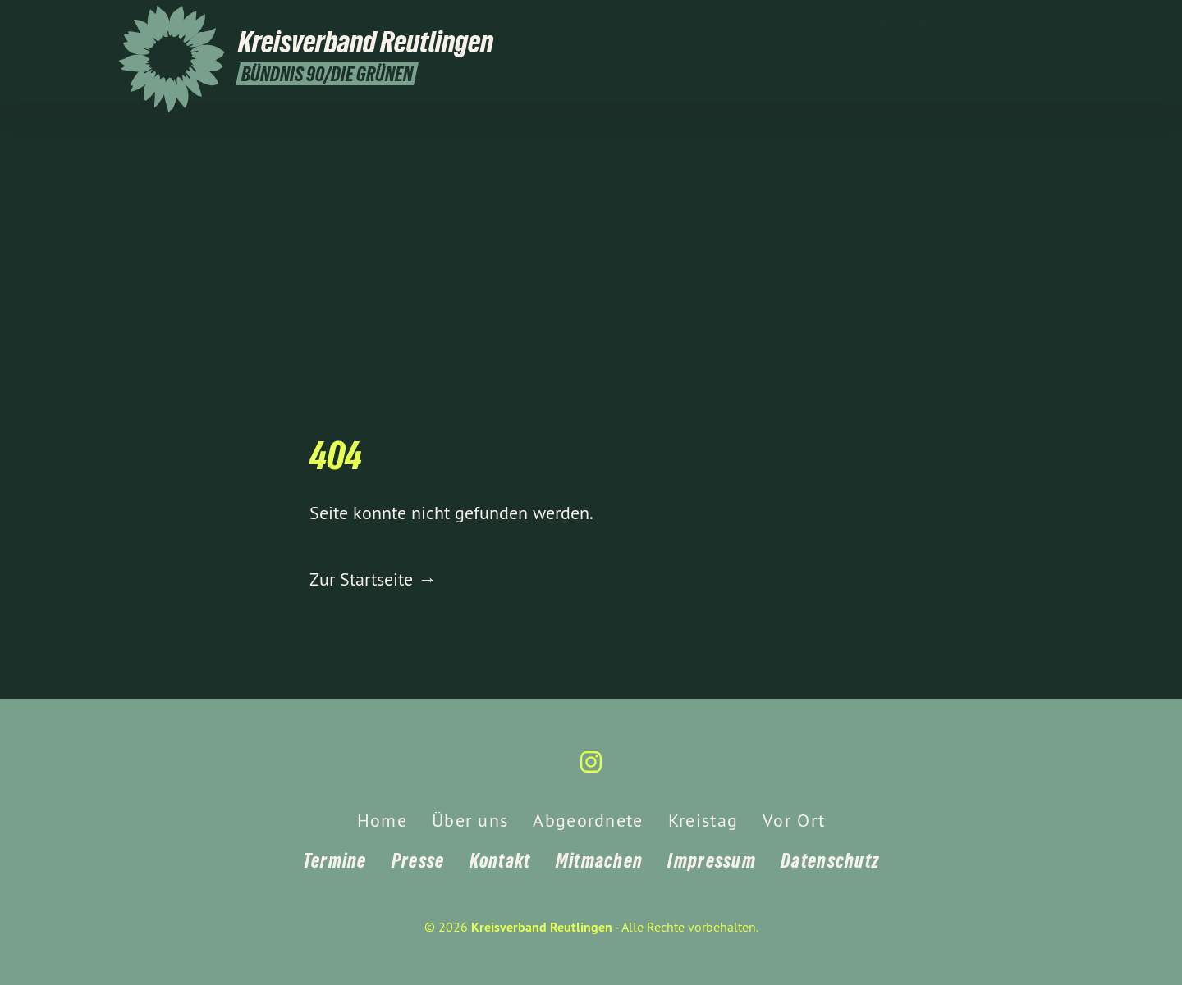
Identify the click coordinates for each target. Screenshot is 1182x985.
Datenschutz (830, 861)
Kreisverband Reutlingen (541, 927)
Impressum (711, 861)
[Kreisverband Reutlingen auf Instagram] (1054, 22)
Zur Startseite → (372, 579)
